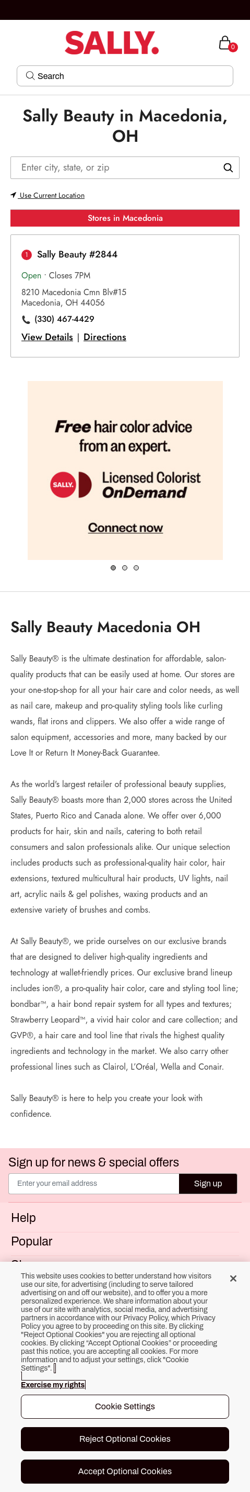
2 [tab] (125, 568)
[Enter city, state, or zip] (125, 167)
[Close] (233, 1278)
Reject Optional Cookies (125, 1438)
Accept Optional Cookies (125, 1471)
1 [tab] (114, 568)
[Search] (132, 76)
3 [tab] (137, 568)
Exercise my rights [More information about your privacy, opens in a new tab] (53, 1385)
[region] (125, 1377)
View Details (47, 337)
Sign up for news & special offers (93, 1163)
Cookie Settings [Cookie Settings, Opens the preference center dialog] (125, 1406)
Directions (105, 337)
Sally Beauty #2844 (77, 254)
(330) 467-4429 (64, 319)
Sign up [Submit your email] (208, 1183)
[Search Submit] (30, 75)
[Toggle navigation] (8, 42)
